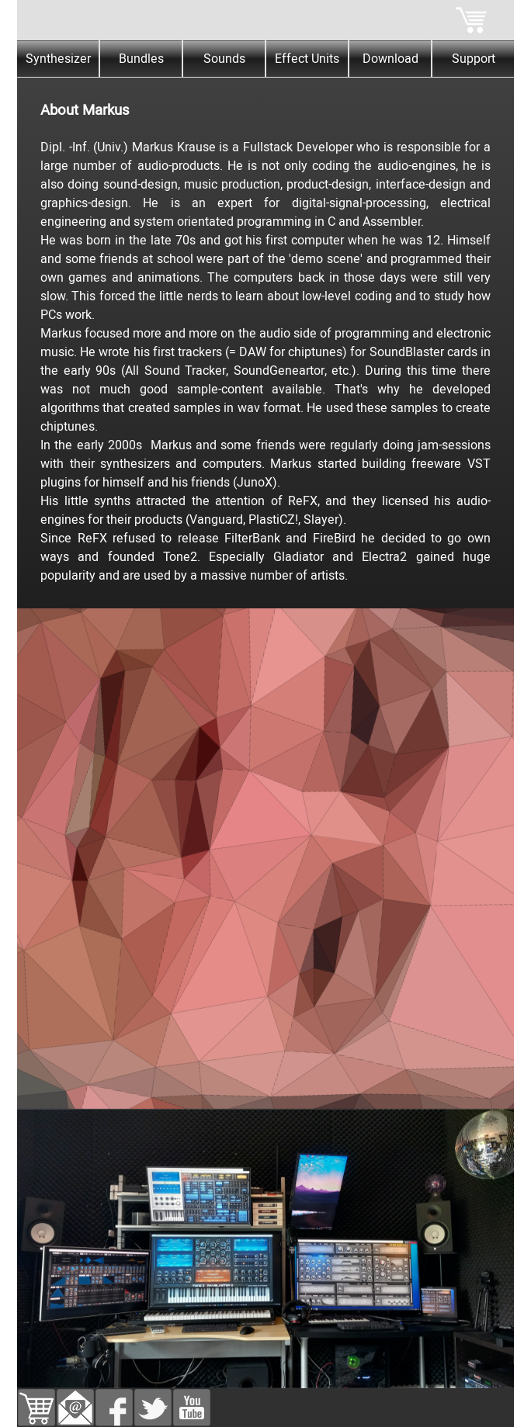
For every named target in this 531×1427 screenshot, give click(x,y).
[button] (75, 1398)
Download (390, 59)
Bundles (141, 59)
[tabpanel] (265, 331)
